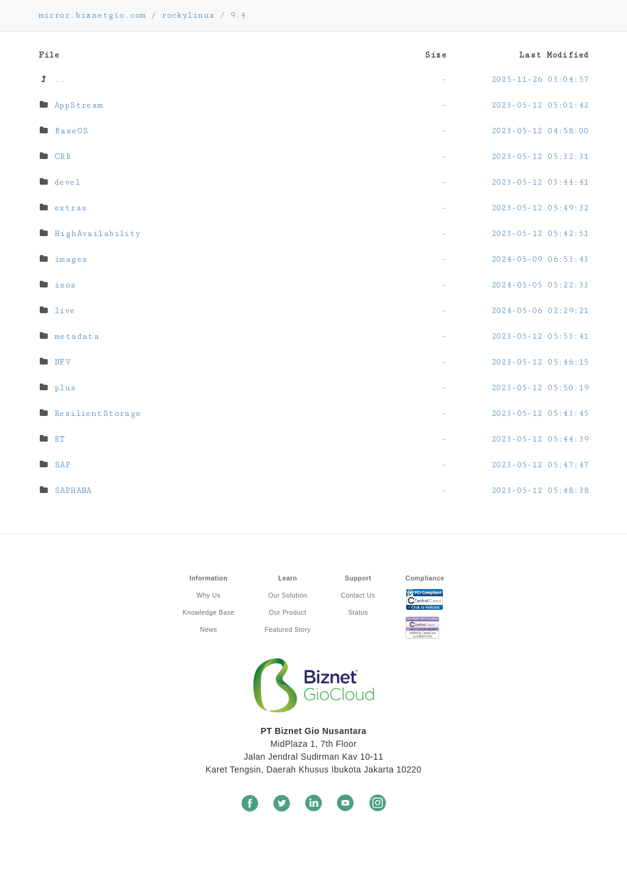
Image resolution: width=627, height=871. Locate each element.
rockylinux (187, 15)
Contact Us (358, 595)
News (208, 629)
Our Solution (288, 595)
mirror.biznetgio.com (92, 15)
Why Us (208, 595)
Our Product (287, 612)
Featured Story (288, 629)
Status (358, 612)
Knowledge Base (209, 612)
